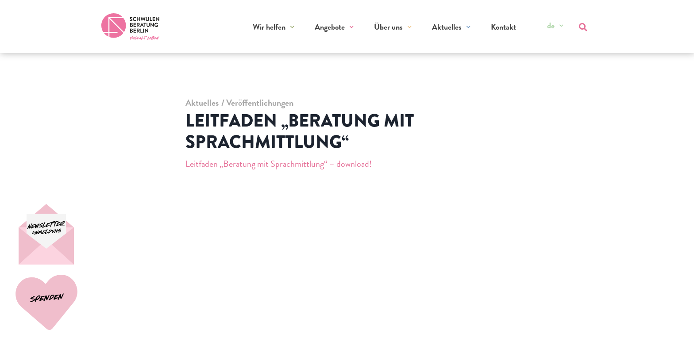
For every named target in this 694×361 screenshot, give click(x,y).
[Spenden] (50, 234)
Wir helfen (269, 27)
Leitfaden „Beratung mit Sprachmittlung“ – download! (278, 163)
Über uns (388, 27)
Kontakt (503, 27)
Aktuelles (447, 27)
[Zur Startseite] (130, 26)
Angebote (330, 27)
